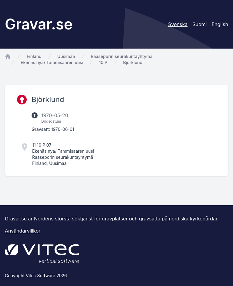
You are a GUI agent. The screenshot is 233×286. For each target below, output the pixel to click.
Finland (34, 56)
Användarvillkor (22, 231)
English (219, 24)
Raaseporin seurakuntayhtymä (122, 56)
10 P (103, 62)
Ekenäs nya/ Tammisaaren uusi (52, 62)
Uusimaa (66, 56)
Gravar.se (39, 24)
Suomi (199, 24)
